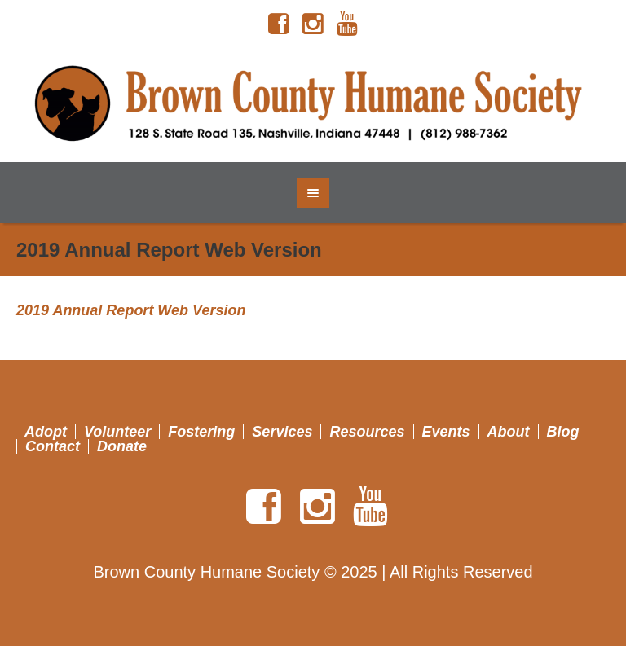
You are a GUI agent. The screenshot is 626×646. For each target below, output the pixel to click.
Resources (366, 431)
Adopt (45, 431)
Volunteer (117, 431)
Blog (563, 431)
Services (282, 431)
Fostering (201, 431)
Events (446, 431)
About (508, 431)
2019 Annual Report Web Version (130, 310)
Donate (122, 446)
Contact (52, 446)
